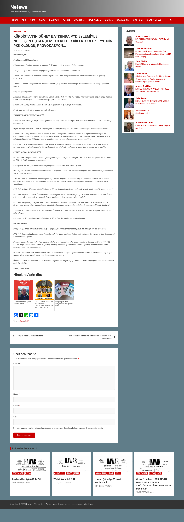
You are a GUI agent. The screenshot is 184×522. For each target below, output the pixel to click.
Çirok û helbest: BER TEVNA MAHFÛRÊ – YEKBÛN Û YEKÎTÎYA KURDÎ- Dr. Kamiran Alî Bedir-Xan (153, 484)
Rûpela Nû (138, 20)
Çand (108, 20)
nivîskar (21, 321)
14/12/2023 (100, 486)
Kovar (28, 473)
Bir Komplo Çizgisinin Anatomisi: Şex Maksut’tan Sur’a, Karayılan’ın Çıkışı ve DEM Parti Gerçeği (153, 54)
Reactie (17, 363)
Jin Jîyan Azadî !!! (142, 113)
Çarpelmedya (154, 20)
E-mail (16, 405)
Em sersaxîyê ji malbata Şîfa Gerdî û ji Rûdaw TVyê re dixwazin (90, 337)
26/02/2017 (18, 51)
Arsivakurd (123, 20)
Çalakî (66, 20)
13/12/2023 (141, 492)
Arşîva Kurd (18, 473)
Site (15, 417)
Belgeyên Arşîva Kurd (24, 448)
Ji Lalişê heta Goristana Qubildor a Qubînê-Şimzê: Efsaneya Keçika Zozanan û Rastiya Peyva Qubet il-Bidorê (153, 79)
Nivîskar (78, 20)
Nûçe (32, 20)
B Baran (28, 51)
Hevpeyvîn (93, 20)
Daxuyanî (54, 20)
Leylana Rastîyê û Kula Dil (26, 479)
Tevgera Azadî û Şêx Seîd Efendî (30, 336)
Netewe (18, 7)
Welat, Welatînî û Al (64, 479)
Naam (16, 394)
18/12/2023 (17, 483)
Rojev (42, 20)
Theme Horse (51, 504)
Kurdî (15, 20)
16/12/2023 (58, 483)
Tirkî (23, 20)
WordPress (88, 504)
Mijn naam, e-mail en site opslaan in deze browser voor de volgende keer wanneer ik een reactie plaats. (60, 428)
